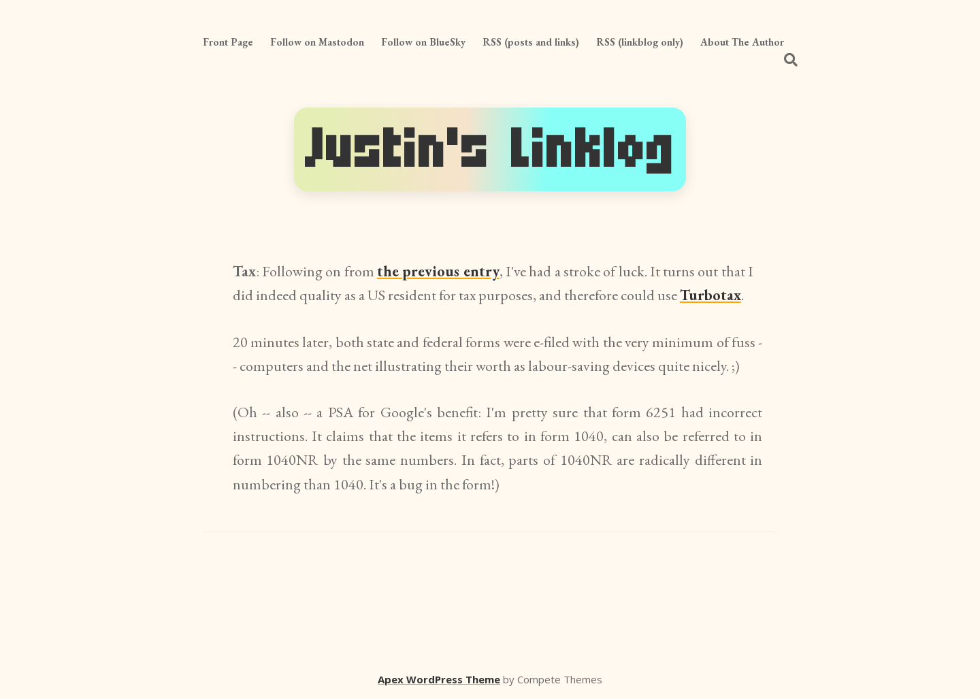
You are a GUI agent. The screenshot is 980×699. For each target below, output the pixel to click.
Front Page (228, 41)
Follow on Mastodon (317, 41)
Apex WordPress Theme (439, 679)
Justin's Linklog (490, 149)
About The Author (742, 41)
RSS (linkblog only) (639, 41)
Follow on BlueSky (423, 41)
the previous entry (438, 271)
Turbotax (710, 295)
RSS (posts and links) (531, 41)
